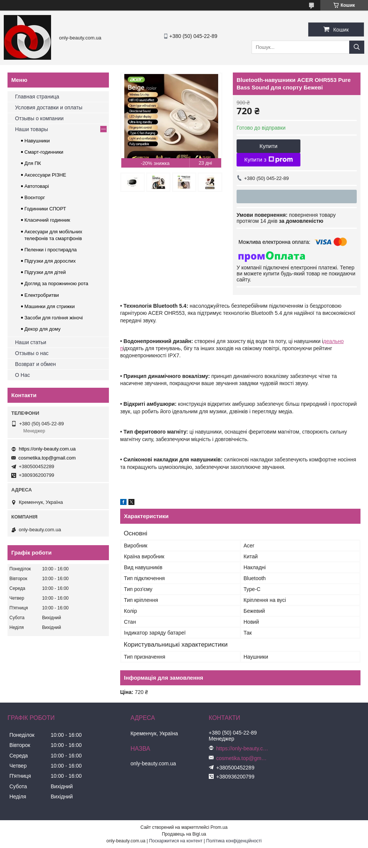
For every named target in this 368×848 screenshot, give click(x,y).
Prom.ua (219, 827)
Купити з (268, 159)
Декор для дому (42, 329)
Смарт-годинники (43, 152)
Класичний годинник (47, 220)
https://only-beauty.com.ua (47, 449)
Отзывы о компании (39, 118)
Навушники (37, 141)
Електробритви (41, 295)
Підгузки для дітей (45, 272)
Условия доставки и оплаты (48, 107)
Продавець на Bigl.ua (184, 834)
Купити (268, 146)
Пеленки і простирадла (50, 249)
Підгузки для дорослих (50, 261)
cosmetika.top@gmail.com (47, 458)
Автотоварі (36, 186)
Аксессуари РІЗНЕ (45, 175)
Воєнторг (34, 197)
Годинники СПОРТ (45, 209)
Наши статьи (30, 342)
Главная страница (37, 97)
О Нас (22, 375)
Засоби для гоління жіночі (53, 317)
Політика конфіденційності (234, 840)
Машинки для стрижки (49, 306)
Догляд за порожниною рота (56, 283)
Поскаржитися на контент (175, 840)
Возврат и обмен (35, 364)
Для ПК (32, 163)
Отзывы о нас (31, 353)
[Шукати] (356, 47)
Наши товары (31, 129)
